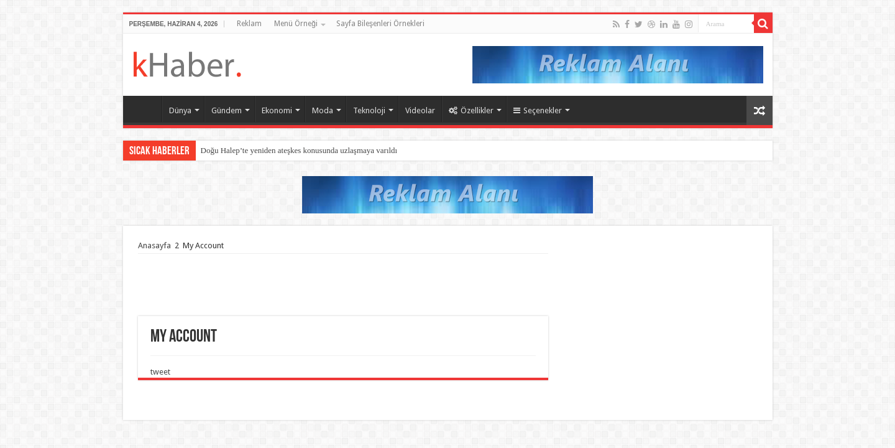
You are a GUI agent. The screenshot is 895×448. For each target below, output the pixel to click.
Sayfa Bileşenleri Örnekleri (380, 23)
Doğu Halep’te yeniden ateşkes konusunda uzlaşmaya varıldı (299, 150)
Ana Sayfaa (145, 109)
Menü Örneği (296, 23)
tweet (160, 371)
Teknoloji (369, 110)
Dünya (180, 110)
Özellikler (471, 110)
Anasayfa (154, 245)
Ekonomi (277, 110)
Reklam (249, 23)
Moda (322, 110)
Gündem (226, 110)
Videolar (420, 110)
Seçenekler (537, 110)
